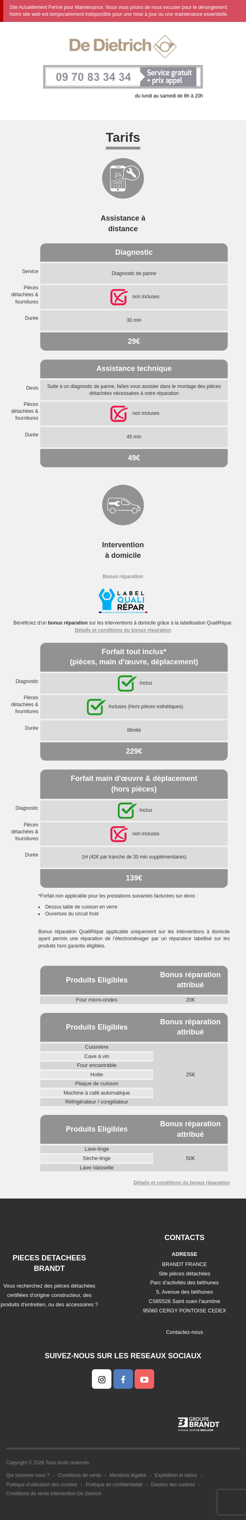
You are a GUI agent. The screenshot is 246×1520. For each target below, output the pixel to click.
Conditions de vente (79, 1475)
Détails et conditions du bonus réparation (123, 630)
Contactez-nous (184, 1332)
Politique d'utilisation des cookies (41, 1484)
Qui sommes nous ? (28, 1475)
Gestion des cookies (173, 1484)
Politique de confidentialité (114, 1484)
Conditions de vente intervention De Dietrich (53, 1493)
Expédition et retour (176, 1475)
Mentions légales (128, 1475)
